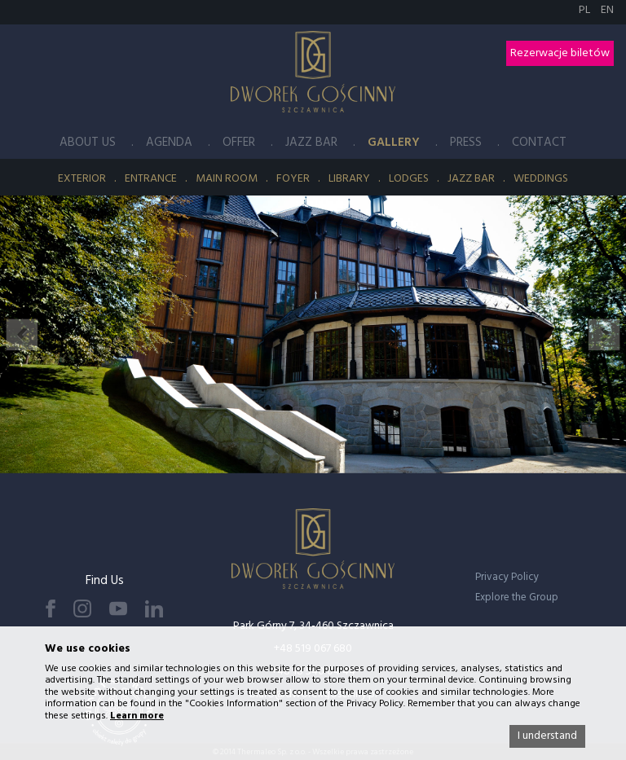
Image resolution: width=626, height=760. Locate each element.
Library (349, 178)
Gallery (394, 142)
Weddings (541, 178)
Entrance (151, 178)
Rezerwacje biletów (560, 53)
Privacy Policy (507, 577)
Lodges (409, 178)
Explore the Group (516, 597)
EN (607, 10)
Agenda (169, 142)
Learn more (137, 716)
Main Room (227, 178)
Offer (239, 142)
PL (586, 10)
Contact (539, 142)
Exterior (82, 178)
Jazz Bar (311, 142)
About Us (88, 142)
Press (466, 142)
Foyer (293, 178)
